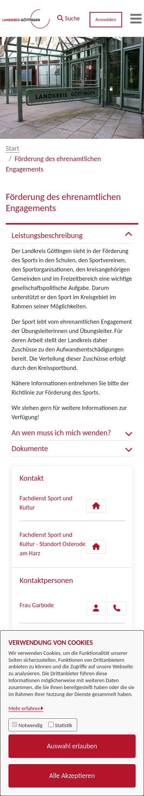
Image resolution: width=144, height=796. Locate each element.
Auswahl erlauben (72, 746)
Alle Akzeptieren (72, 775)
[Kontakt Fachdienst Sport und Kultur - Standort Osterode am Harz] (96, 547)
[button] (68, 16)
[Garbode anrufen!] (116, 608)
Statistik (63, 725)
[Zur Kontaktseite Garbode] (96, 608)
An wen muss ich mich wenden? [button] (72, 432)
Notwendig (30, 725)
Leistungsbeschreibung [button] (72, 235)
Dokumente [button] (72, 448)
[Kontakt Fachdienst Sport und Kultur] (96, 506)
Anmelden (105, 19)
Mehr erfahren (24, 708)
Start (12, 148)
